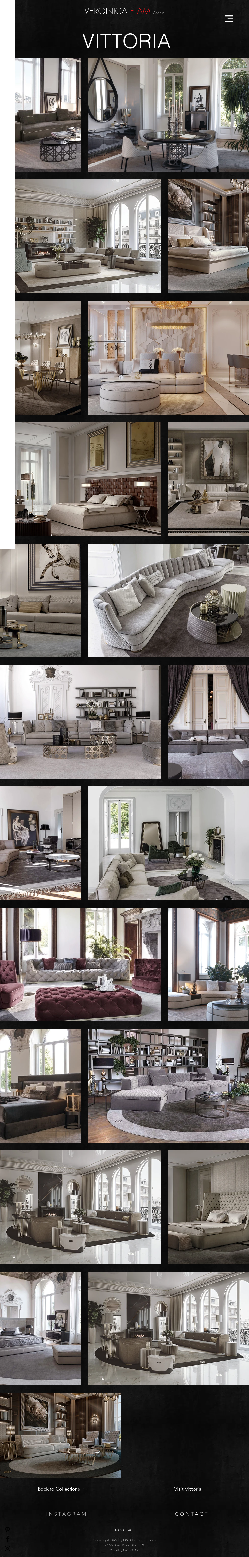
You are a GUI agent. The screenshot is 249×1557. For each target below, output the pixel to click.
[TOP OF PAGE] (124, 1530)
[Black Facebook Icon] (7, 1539)
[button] (229, 19)
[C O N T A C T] (191, 1513)
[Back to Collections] (61, 1488)
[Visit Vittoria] (187, 1488)
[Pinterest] (7, 1529)
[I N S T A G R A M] (66, 1513)
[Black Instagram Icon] (7, 1548)
